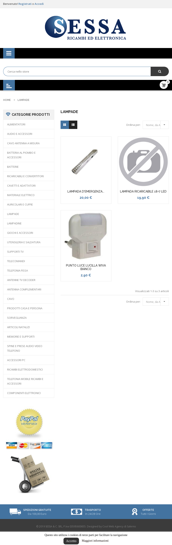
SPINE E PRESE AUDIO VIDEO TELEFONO (24, 348)
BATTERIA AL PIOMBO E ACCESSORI (21, 155)
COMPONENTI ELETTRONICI (24, 393)
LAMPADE (13, 214)
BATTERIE (13, 167)
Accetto (71, 541)
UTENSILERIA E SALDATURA (23, 242)
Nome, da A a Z (157, 124)
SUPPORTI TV (15, 252)
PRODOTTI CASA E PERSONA (24, 308)
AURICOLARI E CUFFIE (20, 204)
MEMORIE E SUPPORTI (21, 336)
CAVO (10, 299)
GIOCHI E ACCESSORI (20, 233)
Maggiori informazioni (95, 540)
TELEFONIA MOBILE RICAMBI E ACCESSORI (25, 381)
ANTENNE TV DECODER (21, 280)
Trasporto (93, 510)
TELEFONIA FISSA (17, 270)
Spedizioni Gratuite (37, 510)
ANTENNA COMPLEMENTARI (24, 289)
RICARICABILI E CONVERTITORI (25, 176)
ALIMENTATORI (16, 124)
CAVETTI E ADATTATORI (21, 185)
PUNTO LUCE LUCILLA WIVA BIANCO (86, 267)
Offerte (148, 510)
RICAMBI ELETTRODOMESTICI (25, 369)
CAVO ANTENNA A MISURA (23, 143)
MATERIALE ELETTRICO (21, 195)
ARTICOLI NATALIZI (18, 327)
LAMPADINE (14, 223)
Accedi (39, 4)
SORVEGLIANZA (17, 318)
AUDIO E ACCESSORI (19, 134)
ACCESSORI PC (16, 360)
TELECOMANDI (16, 261)
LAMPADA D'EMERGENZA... (85, 191)
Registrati (25, 4)
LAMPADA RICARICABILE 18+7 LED (143, 191)
